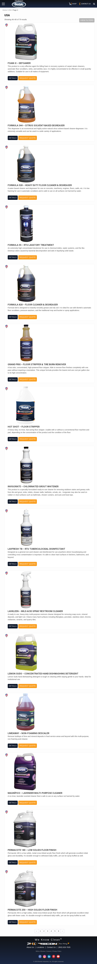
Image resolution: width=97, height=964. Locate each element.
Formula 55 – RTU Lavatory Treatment (31, 245)
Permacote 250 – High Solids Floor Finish (32, 910)
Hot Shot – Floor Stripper (24, 427)
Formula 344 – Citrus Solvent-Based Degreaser (36, 125)
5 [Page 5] (54, 931)
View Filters (86, 20)
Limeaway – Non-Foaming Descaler (28, 733)
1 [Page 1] (40, 931)
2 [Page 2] (43, 931)
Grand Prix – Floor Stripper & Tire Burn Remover (37, 364)
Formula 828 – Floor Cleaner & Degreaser (33, 305)
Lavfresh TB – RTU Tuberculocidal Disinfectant (36, 549)
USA (9, 10)
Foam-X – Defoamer (19, 63)
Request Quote (28, 78)
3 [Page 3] (47, 931)
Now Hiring (64, 944)
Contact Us (51, 947)
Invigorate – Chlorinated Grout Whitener (33, 486)
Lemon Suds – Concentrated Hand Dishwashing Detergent (43, 674)
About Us (30, 947)
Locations (40, 947)
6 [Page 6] (58, 931)
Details (13, 78)
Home (5, 10)
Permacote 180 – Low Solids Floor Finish (32, 850)
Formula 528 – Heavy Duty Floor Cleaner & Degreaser (40, 185)
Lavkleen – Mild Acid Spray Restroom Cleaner (35, 611)
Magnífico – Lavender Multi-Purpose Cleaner (35, 793)
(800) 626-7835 (64, 947)
